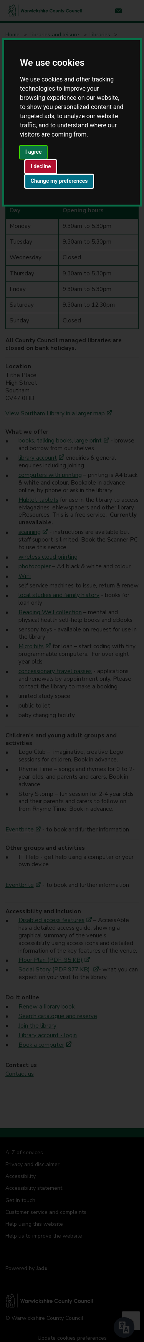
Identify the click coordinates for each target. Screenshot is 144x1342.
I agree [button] (33, 152)
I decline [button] (41, 166)
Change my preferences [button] (59, 181)
